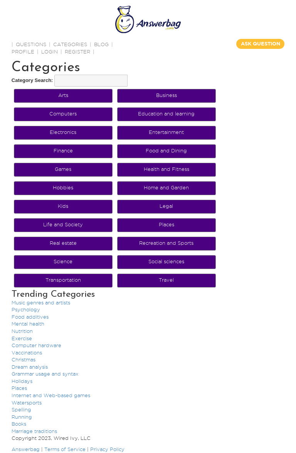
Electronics (63, 132)
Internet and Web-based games (51, 395)
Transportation (63, 279)
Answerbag (26, 449)
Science (63, 261)
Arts (63, 95)
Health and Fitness (166, 169)
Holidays (22, 381)
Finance (63, 150)
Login (49, 51)
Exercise (22, 338)
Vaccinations (27, 352)
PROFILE (23, 51)
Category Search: (32, 80)
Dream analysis (30, 366)
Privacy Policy (107, 449)
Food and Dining (166, 150)
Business (166, 95)
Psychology (26, 309)
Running (22, 417)
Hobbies (63, 187)
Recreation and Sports (166, 243)
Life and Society (63, 224)
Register (77, 51)
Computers (63, 113)
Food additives (30, 316)
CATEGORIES (70, 44)
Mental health (28, 323)
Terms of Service (65, 449)
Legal (166, 206)
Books (19, 423)
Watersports (27, 402)
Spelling (21, 409)
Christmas (23, 359)
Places (166, 224)
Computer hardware (36, 345)
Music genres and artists (41, 302)
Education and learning (166, 113)
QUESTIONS (31, 44)
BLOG (101, 44)
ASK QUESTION (260, 44)
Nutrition (22, 331)
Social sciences (166, 261)
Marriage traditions (34, 431)
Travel (166, 279)
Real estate (63, 243)
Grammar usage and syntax (45, 373)
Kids (63, 206)
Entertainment (166, 132)
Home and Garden (166, 187)
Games (63, 169)
